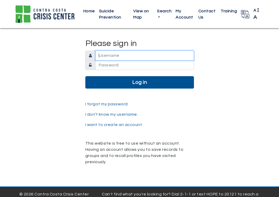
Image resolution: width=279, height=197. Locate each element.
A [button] (256, 14)
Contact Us (207, 14)
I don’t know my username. (111, 114)
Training (229, 11)
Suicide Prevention (110, 14)
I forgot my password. (107, 104)
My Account (184, 14)
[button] (245, 14)
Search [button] (164, 11)
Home (89, 11)
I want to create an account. (114, 125)
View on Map (141, 14)
